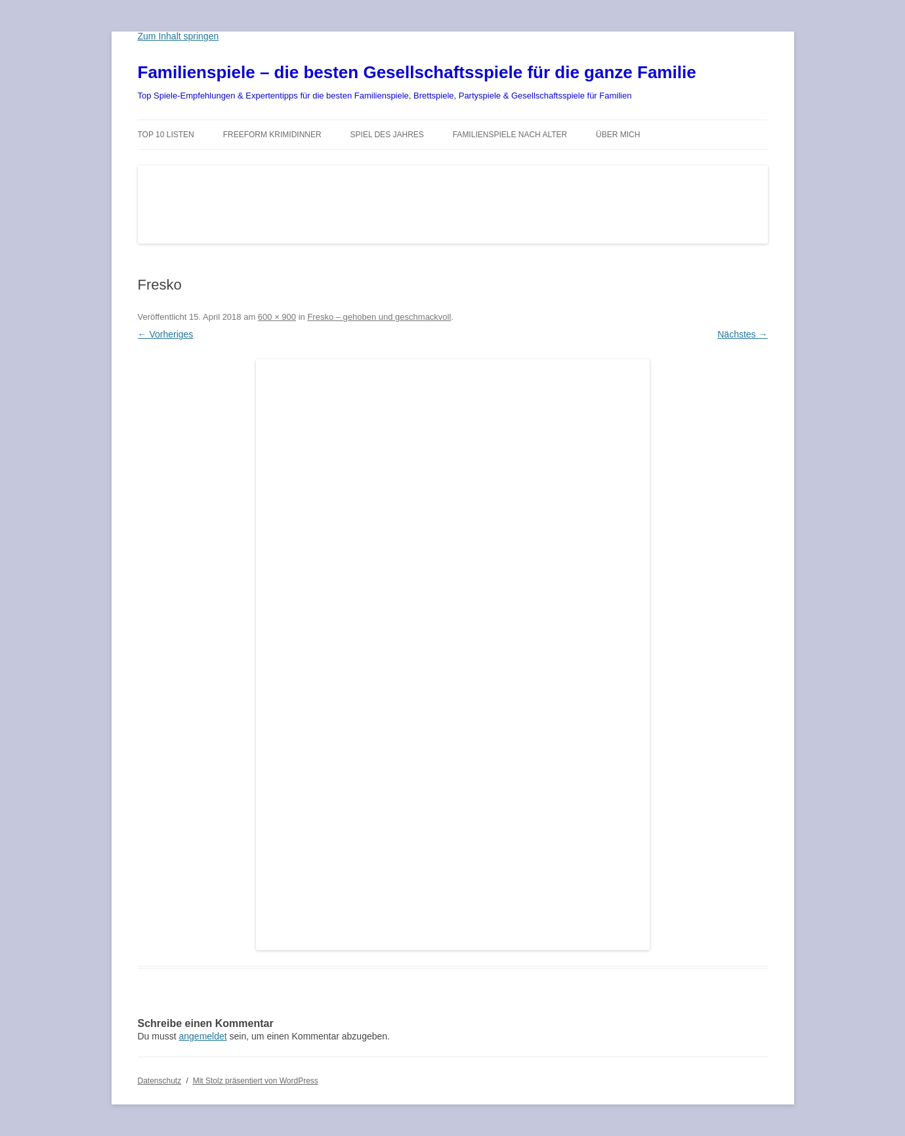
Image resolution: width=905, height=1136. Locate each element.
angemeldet (203, 1036)
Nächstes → (742, 334)
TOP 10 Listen (166, 134)
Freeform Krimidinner (272, 134)
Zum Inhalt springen (178, 36)
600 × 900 (277, 317)
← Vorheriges (166, 334)
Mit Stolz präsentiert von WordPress (255, 1080)
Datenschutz (160, 1080)
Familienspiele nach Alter (510, 134)
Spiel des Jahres (387, 134)
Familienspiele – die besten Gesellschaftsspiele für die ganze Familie (417, 72)
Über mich (618, 134)
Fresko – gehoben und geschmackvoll (379, 317)
